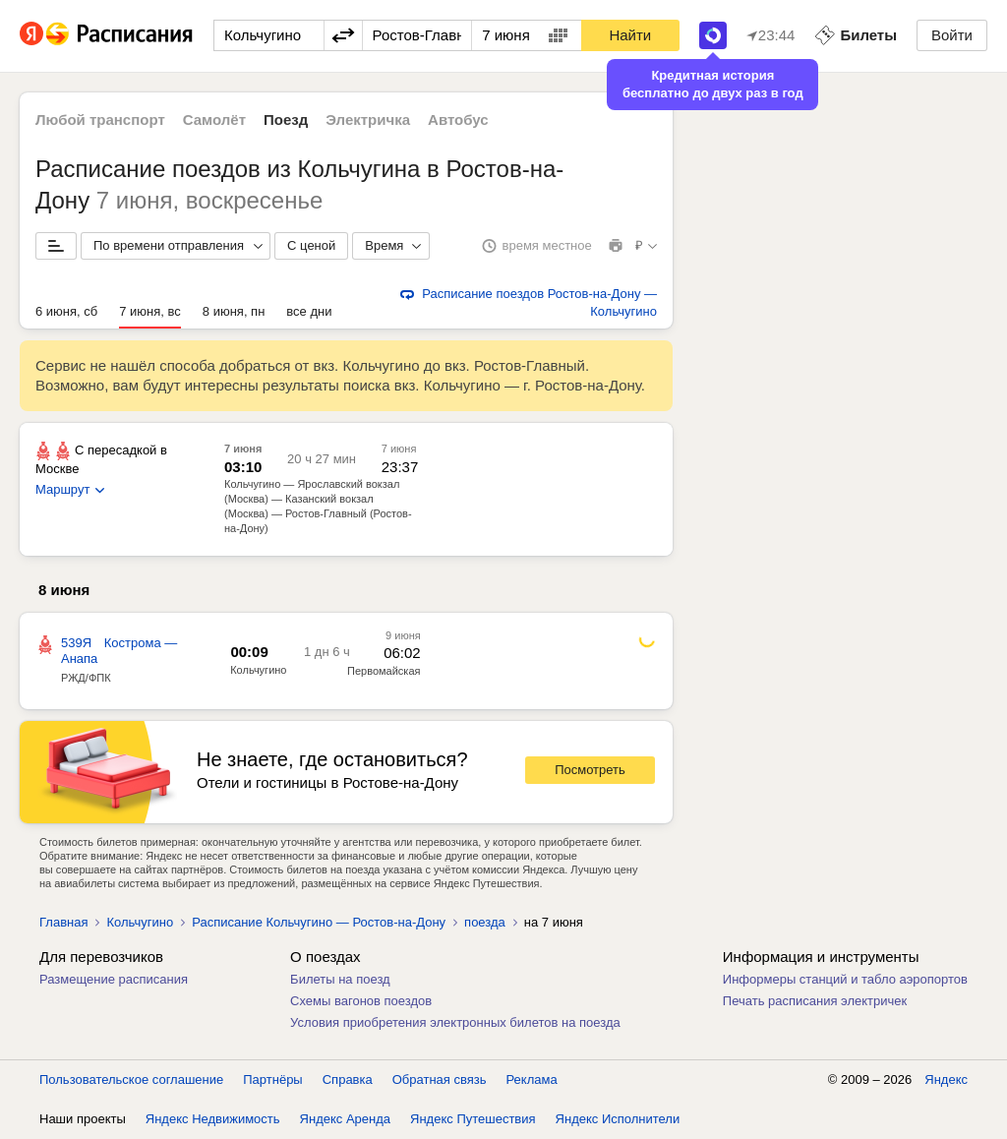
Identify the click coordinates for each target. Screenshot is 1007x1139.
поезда (484, 922)
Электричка (368, 119)
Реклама (532, 1079)
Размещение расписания (113, 979)
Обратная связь (439, 1079)
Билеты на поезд (340, 979)
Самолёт (214, 119)
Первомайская (383, 671)
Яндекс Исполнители (618, 1118)
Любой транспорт (100, 119)
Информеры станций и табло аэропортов (845, 979)
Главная (63, 922)
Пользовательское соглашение (131, 1079)
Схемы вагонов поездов (361, 1000)
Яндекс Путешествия (473, 1118)
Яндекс (946, 1079)
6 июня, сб (66, 311)
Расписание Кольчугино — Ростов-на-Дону (318, 922)
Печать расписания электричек (815, 1000)
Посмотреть (590, 769)
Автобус (458, 119)
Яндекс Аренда (345, 1118)
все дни (308, 311)
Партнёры (272, 1079)
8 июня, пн (234, 311)
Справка (348, 1079)
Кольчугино (258, 670)
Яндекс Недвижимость (213, 1118)
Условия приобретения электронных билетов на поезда (455, 1022)
